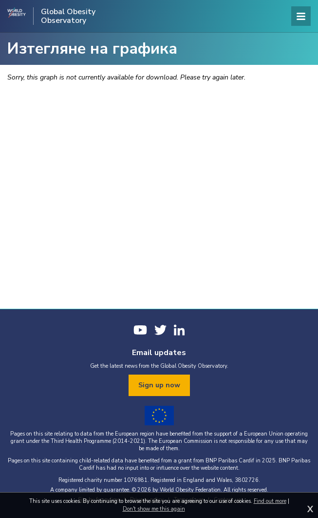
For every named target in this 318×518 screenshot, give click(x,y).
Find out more (270, 501)
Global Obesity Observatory (68, 16)
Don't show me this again (154, 509)
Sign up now (159, 385)
